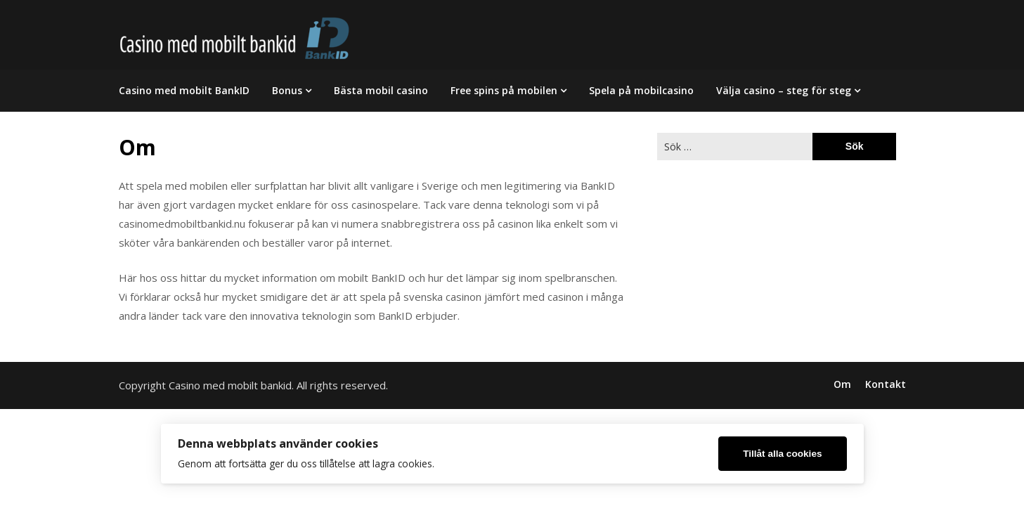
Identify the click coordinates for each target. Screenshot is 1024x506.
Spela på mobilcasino (641, 90)
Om (842, 384)
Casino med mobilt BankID (184, 90)
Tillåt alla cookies (782, 453)
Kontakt (885, 384)
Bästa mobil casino (381, 90)
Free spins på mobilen (504, 90)
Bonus (287, 90)
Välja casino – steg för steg (783, 90)
